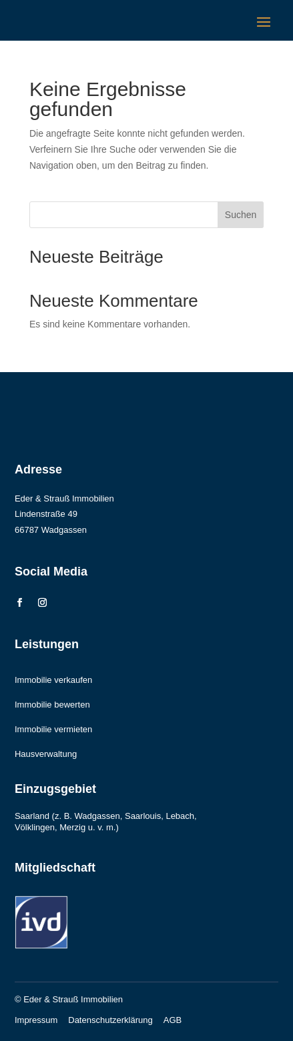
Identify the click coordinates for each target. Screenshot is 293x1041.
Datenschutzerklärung (110, 1020)
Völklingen (35, 827)
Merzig (72, 827)
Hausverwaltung (46, 754)
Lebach (180, 816)
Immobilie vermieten (53, 729)
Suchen (240, 214)
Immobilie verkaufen (53, 680)
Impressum (36, 1020)
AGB (173, 1020)
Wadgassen (97, 816)
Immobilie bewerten (52, 705)
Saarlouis (143, 816)
